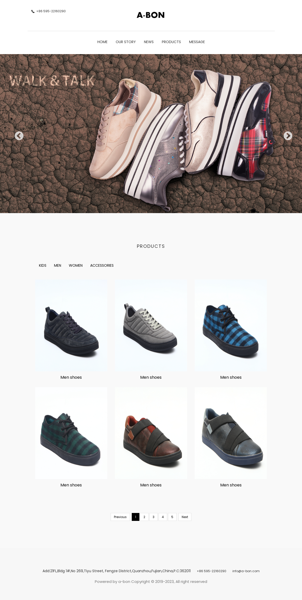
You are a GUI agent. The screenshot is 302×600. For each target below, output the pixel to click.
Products (171, 41)
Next (285, 133)
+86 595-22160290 (211, 571)
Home (102, 41)
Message (197, 41)
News (149, 41)
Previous (16, 133)
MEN (57, 265)
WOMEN (76, 265)
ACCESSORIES (102, 265)
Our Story (126, 41)
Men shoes (71, 377)
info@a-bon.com (246, 571)
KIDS (42, 265)
